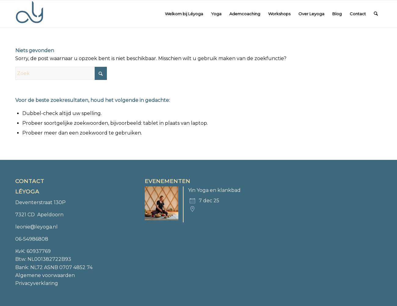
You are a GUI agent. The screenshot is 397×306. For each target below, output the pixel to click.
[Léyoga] (29, 13)
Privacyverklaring (36, 283)
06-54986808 (31, 239)
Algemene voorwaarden (45, 275)
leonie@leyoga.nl (36, 227)
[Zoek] (376, 13)
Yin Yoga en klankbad (214, 190)
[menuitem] (184, 13)
